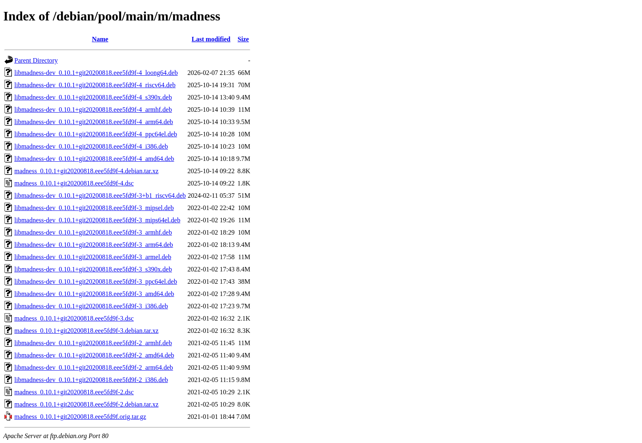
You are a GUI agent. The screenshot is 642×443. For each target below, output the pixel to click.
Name (100, 39)
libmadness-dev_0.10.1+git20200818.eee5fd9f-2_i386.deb (91, 379)
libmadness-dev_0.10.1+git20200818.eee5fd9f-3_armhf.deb (93, 232)
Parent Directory (36, 60)
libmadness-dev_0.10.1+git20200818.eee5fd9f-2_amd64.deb (94, 355)
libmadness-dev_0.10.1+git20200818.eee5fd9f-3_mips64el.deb (97, 220)
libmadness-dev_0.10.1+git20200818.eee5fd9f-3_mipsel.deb (94, 207)
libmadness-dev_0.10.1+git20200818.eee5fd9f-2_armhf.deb (93, 342)
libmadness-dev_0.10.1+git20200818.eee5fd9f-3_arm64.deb (93, 244)
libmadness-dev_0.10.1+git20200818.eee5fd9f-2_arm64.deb (93, 367)
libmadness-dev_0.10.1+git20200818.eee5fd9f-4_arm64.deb (93, 121)
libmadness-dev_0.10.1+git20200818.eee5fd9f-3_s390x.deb (93, 269)
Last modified (211, 39)
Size (243, 39)
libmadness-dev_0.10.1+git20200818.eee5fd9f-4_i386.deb (91, 146)
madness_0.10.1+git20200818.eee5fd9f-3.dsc (74, 318)
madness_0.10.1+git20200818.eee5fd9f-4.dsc (74, 183)
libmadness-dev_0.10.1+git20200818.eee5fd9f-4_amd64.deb (94, 158)
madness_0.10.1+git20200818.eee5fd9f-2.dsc (74, 392)
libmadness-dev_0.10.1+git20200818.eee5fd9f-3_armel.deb (92, 256)
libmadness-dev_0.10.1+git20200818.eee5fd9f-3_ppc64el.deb (95, 281)
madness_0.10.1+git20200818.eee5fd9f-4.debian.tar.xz (86, 170)
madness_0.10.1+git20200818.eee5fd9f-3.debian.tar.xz (86, 330)
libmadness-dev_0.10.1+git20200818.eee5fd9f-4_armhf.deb (93, 109)
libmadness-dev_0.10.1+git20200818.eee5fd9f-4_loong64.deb (96, 72)
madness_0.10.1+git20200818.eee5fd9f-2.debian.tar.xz (86, 404)
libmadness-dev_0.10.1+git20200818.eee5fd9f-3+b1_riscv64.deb (100, 195)
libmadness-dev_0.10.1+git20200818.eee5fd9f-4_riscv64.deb (95, 84)
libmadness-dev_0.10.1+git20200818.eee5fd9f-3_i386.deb (91, 306)
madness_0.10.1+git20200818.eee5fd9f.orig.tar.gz (80, 416)
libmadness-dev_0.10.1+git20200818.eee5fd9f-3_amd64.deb (94, 293)
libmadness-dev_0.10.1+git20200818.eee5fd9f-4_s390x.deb (93, 97)
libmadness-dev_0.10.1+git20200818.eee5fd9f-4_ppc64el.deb (95, 134)
